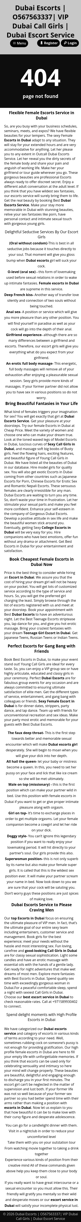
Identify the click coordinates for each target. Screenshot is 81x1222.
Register (48, 43)
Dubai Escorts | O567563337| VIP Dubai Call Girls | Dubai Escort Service (40, 21)
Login (70, 43)
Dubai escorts (37, 260)
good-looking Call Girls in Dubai (51, 950)
